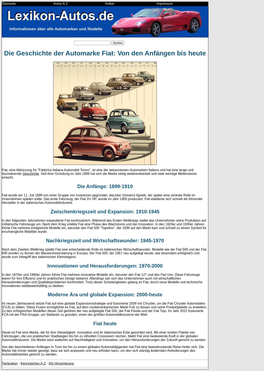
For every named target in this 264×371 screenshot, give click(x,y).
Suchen (117, 42)
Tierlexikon (10, 363)
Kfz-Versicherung (61, 363)
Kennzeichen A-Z (33, 363)
